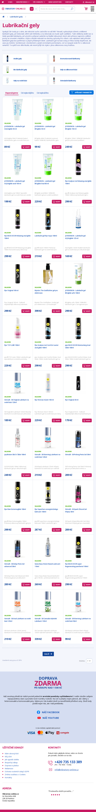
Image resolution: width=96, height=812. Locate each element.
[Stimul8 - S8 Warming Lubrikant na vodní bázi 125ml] (48, 438)
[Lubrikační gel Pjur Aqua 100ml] (48, 219)
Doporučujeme (11, 93)
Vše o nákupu (38, 2)
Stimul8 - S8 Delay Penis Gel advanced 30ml (14, 565)
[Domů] (4, 2)
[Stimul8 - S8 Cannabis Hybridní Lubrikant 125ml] (48, 602)
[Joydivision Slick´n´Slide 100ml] (17, 438)
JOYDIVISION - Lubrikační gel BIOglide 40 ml (45, 127)
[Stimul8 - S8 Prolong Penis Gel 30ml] (78, 438)
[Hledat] (57, 8)
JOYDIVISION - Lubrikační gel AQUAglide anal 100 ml (14, 182)
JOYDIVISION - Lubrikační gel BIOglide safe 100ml (75, 291)
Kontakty (69, 2)
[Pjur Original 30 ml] (78, 383)
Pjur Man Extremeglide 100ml (15, 509)
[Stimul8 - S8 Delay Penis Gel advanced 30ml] (17, 547)
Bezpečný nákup (11, 762)
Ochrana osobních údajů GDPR (17, 771)
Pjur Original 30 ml (71, 400)
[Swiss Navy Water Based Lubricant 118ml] (48, 547)
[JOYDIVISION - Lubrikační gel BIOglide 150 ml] (78, 109)
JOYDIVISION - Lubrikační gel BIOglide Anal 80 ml (45, 182)
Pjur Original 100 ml (11, 290)
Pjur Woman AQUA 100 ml (44, 400)
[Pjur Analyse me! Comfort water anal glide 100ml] (48, 328)
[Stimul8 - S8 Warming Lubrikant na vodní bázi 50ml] (78, 602)
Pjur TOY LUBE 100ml (11, 345)
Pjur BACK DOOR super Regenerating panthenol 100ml (76, 565)
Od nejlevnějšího (27, 93)
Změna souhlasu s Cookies (15, 774)
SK (36, 9)
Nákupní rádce (21, 2)
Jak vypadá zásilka (12, 759)
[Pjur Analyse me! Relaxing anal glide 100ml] (78, 164)
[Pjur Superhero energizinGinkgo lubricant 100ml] (48, 492)
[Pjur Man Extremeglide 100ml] (17, 492)
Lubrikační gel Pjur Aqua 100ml (46, 236)
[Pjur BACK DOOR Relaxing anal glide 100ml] (17, 219)
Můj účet (8, 756)
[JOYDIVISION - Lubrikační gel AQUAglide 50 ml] (17, 109)
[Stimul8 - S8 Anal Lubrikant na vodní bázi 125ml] (17, 602)
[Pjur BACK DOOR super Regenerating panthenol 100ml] (78, 547)
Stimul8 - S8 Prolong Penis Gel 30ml (78, 454)
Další (46, 654)
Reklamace (9, 768)
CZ (32, 9)
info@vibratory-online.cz (67, 769)
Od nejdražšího (43, 93)
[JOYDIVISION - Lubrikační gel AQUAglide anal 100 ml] (17, 164)
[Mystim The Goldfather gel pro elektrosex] (48, 273)
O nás (10, 2)
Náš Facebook (50, 712)
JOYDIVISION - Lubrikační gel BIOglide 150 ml (75, 127)
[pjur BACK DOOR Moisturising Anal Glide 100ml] (78, 328)
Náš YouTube (50, 717)
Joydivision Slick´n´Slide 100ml (15, 454)
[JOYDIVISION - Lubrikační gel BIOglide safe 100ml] (78, 273)
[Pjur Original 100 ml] (17, 273)
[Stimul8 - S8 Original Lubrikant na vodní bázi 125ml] (17, 383)
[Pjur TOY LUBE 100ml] (17, 328)
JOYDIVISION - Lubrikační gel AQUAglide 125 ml (75, 237)
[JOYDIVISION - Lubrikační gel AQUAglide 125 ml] (78, 219)
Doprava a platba (12, 765)
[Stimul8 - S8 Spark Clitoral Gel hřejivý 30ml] (78, 492)
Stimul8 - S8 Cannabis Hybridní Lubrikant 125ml (46, 619)
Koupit (27, 147)
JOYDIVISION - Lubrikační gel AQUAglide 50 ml (14, 127)
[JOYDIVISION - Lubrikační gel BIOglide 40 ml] (48, 109)
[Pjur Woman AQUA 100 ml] (48, 383)
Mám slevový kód (55, 2)
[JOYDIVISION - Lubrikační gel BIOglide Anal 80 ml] (48, 164)
